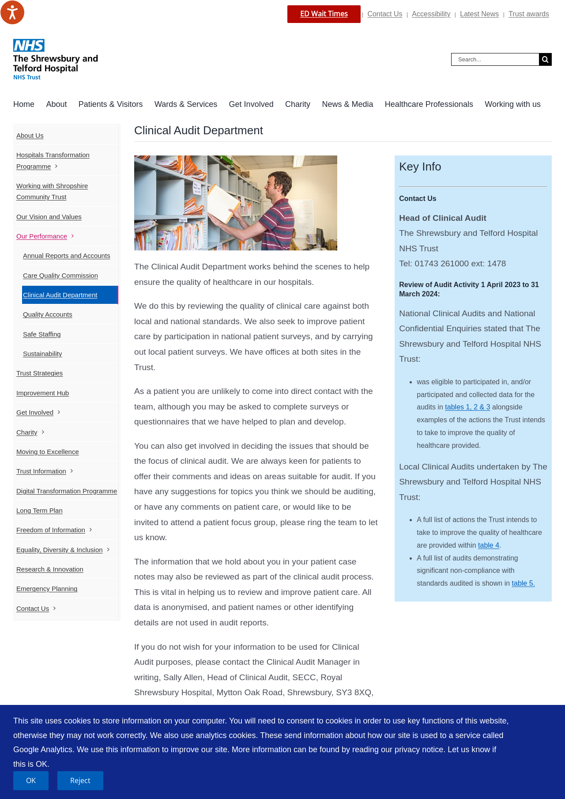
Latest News (479, 14)
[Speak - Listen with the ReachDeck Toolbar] (12, 12)
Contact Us (384, 14)
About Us (30, 135)
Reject (80, 780)
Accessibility (431, 14)
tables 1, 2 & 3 (467, 407)
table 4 (488, 545)
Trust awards (528, 14)
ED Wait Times (324, 14)
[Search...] (495, 59)
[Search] (545, 59)
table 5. (523, 583)
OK (31, 780)
